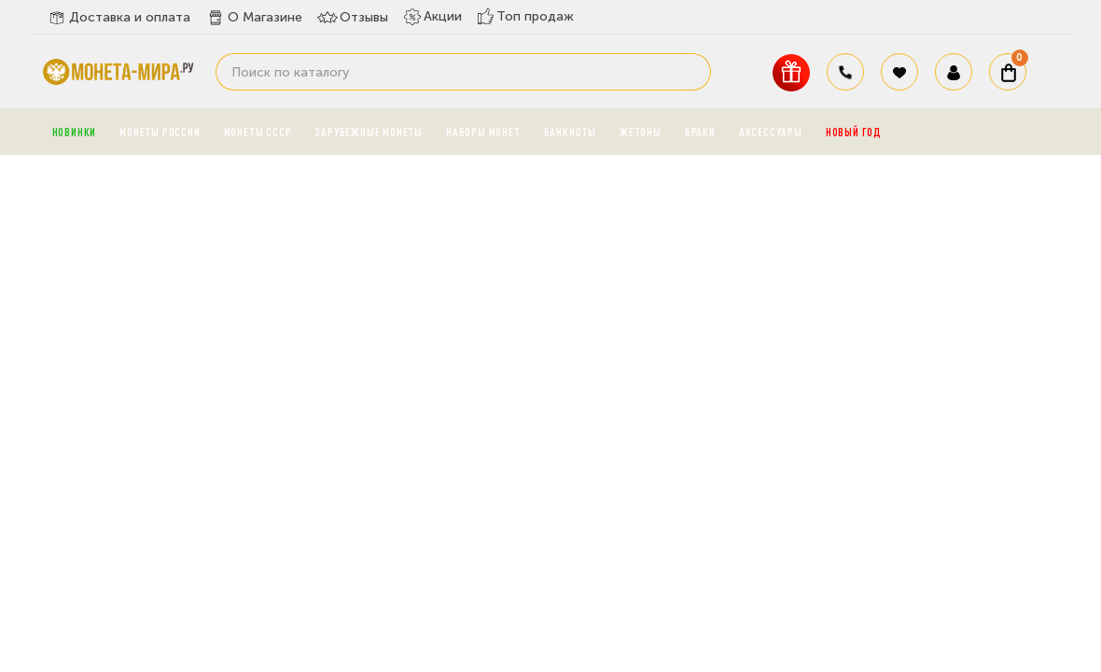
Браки (700, 131)
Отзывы (352, 17)
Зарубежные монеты (368, 131)
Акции (432, 16)
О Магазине (253, 17)
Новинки (74, 131)
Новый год (854, 131)
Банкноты (570, 131)
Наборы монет (483, 131)
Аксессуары (770, 131)
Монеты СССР (258, 131)
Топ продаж (525, 16)
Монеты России (159, 131)
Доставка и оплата (118, 17)
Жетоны (641, 131)
